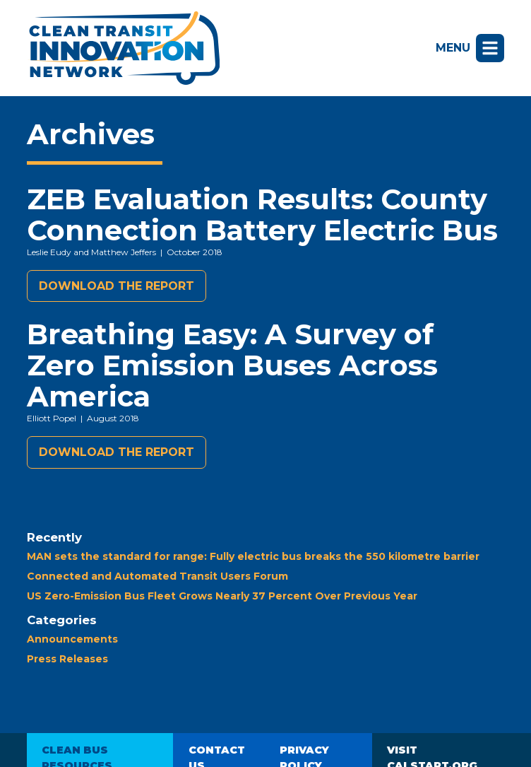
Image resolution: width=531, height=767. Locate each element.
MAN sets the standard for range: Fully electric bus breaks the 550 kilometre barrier (253, 556)
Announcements (72, 639)
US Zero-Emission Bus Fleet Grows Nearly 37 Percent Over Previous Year (222, 596)
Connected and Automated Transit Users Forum (157, 576)
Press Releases (67, 658)
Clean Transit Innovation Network (123, 48)
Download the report (116, 286)
